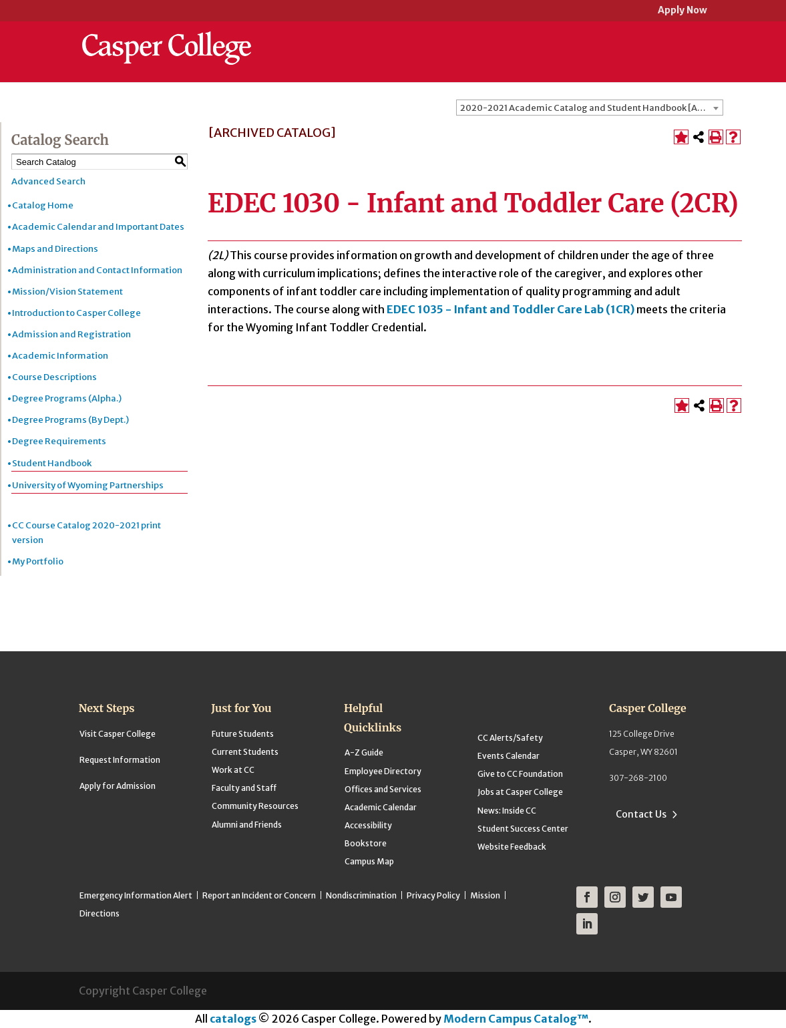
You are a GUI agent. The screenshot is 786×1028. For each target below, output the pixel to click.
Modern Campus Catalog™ (515, 1018)
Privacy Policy (433, 895)
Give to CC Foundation (520, 774)
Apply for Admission (117, 786)
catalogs (233, 1018)
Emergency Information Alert (135, 895)
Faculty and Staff (244, 788)
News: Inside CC (506, 811)
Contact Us (641, 814)
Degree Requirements (59, 441)
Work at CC (233, 770)
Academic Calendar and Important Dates (98, 226)
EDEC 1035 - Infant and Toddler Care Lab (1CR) (510, 309)
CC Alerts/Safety (510, 738)
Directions (99, 913)
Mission (485, 895)
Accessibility (368, 825)
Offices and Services (383, 789)
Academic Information (60, 355)
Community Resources (255, 806)
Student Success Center (522, 829)
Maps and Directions (55, 248)
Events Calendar (508, 756)
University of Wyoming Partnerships (88, 485)
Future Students (243, 734)
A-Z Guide (364, 752)
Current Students (245, 752)
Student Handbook (51, 463)
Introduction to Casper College (76, 313)
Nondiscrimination (361, 895)
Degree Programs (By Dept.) (70, 419)
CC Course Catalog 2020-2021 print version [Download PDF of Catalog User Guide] (86, 533)
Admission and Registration (71, 334)
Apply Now (682, 11)
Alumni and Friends (247, 825)
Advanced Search (48, 181)
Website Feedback (511, 847)
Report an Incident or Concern (259, 895)
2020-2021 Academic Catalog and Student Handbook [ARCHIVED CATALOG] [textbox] (591, 108)
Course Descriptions (54, 377)
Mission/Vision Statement (67, 291)
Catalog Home (42, 205)
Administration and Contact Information (97, 270)
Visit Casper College (117, 734)
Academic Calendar (381, 807)
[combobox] (589, 108)
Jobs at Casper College (520, 792)
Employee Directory (383, 771)
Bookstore (366, 843)
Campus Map (369, 861)
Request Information (119, 760)
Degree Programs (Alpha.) (67, 398)
